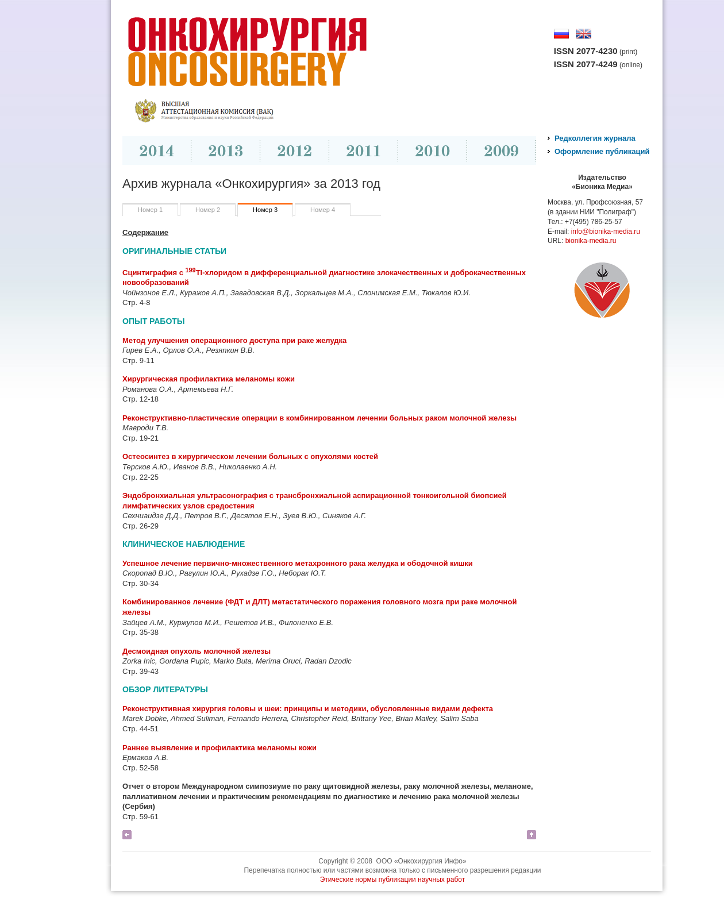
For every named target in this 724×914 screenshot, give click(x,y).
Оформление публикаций (601, 151)
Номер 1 (150, 209)
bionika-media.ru (591, 241)
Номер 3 (265, 209)
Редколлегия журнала (595, 138)
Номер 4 (322, 209)
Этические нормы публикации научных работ (392, 880)
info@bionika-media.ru (605, 231)
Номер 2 (207, 209)
